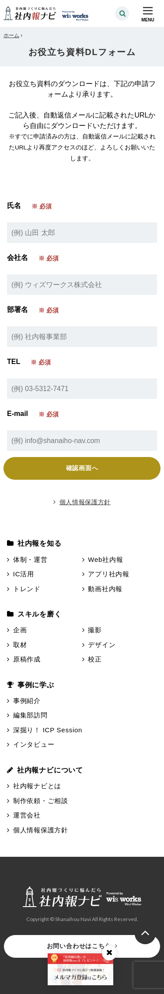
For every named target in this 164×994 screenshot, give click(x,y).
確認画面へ (82, 467)
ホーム (11, 35)
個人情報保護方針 (82, 502)
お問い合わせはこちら (82, 945)
